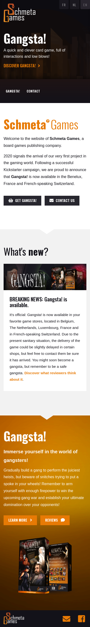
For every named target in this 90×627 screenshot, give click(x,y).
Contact (33, 90)
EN (85, 4)
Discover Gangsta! (22, 66)
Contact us (62, 200)
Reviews (55, 520)
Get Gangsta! (22, 200)
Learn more (20, 520)
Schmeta (26, 124)
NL (75, 4)
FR (64, 4)
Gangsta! (13, 90)
